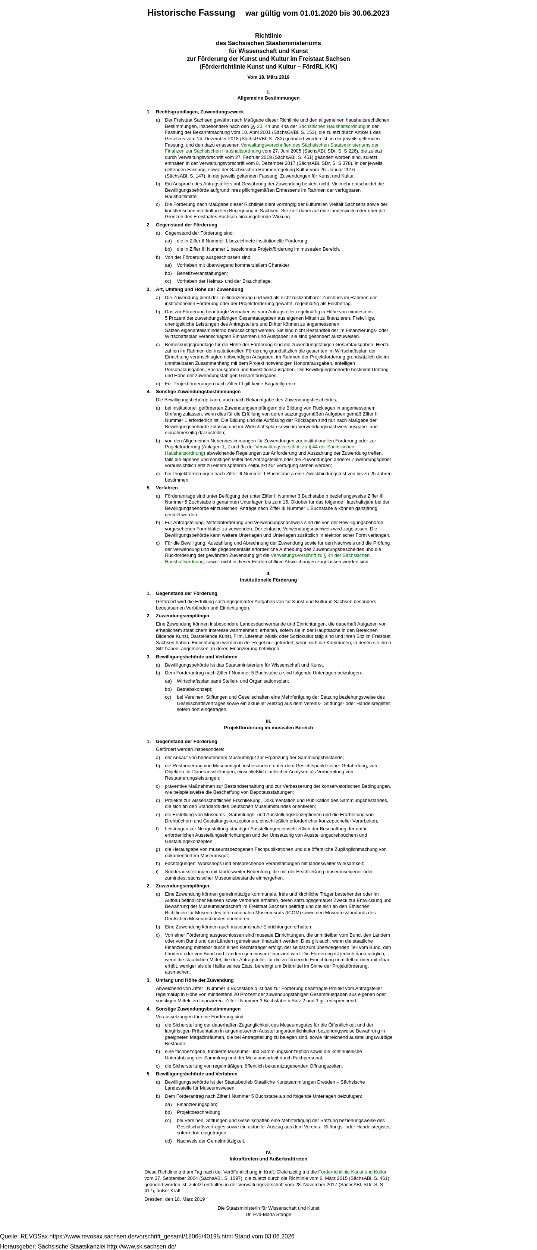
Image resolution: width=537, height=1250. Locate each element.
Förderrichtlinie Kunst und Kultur (352, 1172)
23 (259, 126)
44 (267, 126)
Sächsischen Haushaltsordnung (331, 126)
